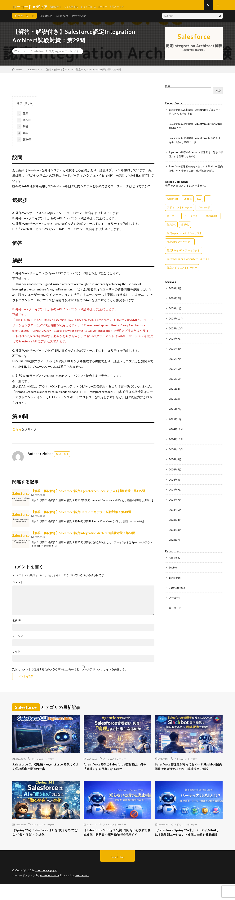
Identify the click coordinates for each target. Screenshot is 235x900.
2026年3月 (175, 290)
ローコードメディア (47, 886)
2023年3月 (175, 528)
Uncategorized (177, 585)
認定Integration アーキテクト (64, 54)
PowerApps (79, 19)
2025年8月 (175, 349)
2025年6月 (175, 369)
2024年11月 (176, 439)
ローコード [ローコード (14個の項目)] (173, 217)
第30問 (24, 143)
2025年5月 (175, 379)
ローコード (175, 605)
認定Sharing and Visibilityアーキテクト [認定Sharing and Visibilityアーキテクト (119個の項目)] (188, 260)
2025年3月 (175, 399)
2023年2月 (175, 538)
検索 (167, 89)
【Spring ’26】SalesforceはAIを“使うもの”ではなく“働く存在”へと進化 (44, 842)
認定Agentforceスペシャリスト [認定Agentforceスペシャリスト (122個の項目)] (184, 235)
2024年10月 (176, 449)
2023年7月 (175, 498)
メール (18, 639)
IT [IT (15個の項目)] (207, 200)
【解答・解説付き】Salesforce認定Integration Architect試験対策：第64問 (83, 536)
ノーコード (175, 595)
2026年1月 (175, 310)
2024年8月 (175, 459)
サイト (16, 654)
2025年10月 (176, 330)
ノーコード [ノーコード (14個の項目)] (204, 209)
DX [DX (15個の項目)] (199, 200)
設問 (22, 117)
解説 (22, 136)
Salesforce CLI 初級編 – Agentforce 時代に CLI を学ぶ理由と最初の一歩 (45, 770)
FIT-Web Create (50, 891)
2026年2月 (175, 300)
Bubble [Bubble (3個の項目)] (188, 200)
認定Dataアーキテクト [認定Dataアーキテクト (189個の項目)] (180, 243)
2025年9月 (175, 339)
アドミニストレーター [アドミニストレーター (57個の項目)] (179, 209)
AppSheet (62, 19)
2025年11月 (176, 320)
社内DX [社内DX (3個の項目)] (171, 226)
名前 (16, 623)
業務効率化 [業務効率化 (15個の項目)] (212, 217)
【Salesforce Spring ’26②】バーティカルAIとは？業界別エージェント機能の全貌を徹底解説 (188, 845)
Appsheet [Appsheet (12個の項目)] (172, 200)
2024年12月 (176, 429)
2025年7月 (175, 359)
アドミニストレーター (43, 762)
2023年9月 (175, 489)
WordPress (84, 891)
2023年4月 (175, 518)
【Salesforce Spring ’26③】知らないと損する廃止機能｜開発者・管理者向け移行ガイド (117, 845)
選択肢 (24, 123)
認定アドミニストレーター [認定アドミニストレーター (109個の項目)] (182, 269)
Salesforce (46, 19)
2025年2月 (175, 409)
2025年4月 (175, 389)
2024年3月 (175, 479)
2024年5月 (175, 469)
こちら (16, 432)
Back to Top (117, 873)
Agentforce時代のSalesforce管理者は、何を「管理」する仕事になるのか (116, 770)
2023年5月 (175, 508)
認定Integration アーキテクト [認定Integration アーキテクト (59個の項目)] (183, 252)
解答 (22, 130)
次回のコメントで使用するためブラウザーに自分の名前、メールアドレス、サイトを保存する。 (69, 672)
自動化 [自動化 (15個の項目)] (185, 226)
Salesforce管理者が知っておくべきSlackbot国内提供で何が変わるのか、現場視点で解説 (187, 773)
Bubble (173, 566)
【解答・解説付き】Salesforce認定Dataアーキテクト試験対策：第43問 (81, 515)
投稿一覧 (61, 457)
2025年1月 (175, 419)
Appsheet (175, 556)
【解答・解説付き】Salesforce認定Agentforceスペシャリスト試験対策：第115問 (88, 494)
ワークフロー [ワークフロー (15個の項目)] (192, 217)
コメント (17, 585)
